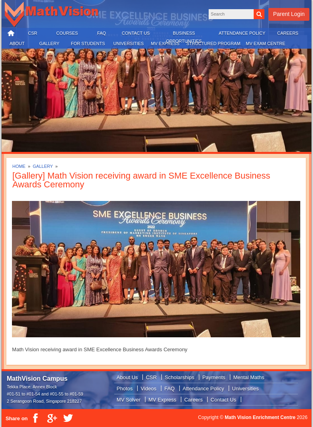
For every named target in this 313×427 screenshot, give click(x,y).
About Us (127, 377)
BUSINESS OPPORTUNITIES (184, 35)
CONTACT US (136, 33)
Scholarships (179, 377)
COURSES (67, 33)
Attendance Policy (203, 389)
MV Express (162, 400)
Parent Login (289, 14)
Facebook (36, 418)
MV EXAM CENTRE (265, 43)
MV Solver (129, 400)
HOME (11, 33)
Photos (125, 389)
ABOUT (17, 43)
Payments (213, 377)
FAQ (101, 33)
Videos (148, 389)
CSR (32, 33)
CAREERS (287, 33)
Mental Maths (248, 377)
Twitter (68, 418)
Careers (193, 400)
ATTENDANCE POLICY (242, 33)
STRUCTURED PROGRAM (213, 43)
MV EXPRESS (165, 43)
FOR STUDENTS (88, 43)
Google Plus (52, 418)
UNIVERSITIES (128, 43)
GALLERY (49, 43)
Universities (245, 389)
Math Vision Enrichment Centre (260, 417)
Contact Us (223, 400)
